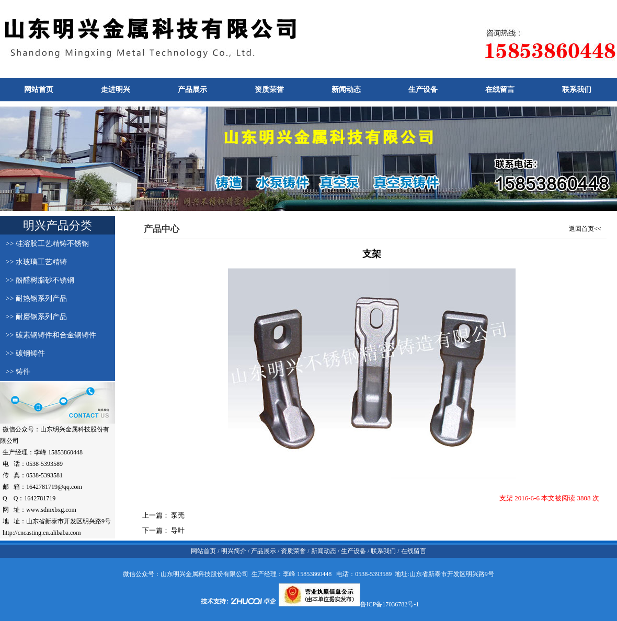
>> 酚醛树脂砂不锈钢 (37, 280)
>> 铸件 (15, 372)
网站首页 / (205, 551)
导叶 (177, 530)
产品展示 (192, 89)
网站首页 (38, 89)
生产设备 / (354, 551)
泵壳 (177, 515)
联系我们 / (385, 551)
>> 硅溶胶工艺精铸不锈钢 (44, 244)
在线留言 (500, 89)
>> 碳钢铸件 (22, 353)
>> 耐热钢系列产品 (33, 298)
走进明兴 (115, 89)
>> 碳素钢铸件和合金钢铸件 (48, 335)
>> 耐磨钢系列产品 (33, 317)
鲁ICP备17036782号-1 (389, 604)
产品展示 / (265, 551)
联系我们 (576, 89)
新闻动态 (346, 89)
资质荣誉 (269, 89)
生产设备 (423, 89)
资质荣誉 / (295, 551)
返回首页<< (585, 228)
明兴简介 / (234, 551)
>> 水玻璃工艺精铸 (33, 262)
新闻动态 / (324, 551)
